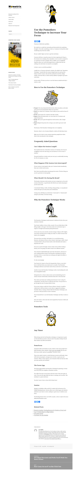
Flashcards (11, 21)
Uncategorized (51, 446)
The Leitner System (12, 82)
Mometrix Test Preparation (14, 25)
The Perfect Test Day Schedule (15, 84)
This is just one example (54, 350)
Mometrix (46, 433)
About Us (10, 23)
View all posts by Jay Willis (54, 438)
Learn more (46, 438)
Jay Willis (44, 446)
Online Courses (11, 17)
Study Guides (11, 19)
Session (36, 388)
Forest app (38, 368)
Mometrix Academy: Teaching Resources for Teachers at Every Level (15, 76)
